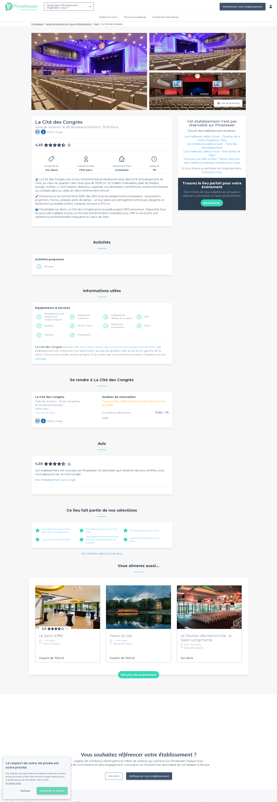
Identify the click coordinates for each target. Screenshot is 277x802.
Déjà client (113, 776)
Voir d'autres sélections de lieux (101, 553)
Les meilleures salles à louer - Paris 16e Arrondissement (57, 530)
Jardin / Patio (85, 325)
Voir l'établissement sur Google (55, 480)
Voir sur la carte (45, 412)
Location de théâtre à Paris (56, 539)
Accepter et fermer (52, 790)
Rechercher (211, 203)
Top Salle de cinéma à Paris (144, 530)
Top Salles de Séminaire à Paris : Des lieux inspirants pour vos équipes (103, 539)
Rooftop (48, 325)
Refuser (25, 790)
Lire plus (40, 358)
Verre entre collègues (135, 17)
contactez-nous (211, 172)
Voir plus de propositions (138, 674)
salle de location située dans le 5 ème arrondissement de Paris (114, 347)
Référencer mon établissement (243, 6)
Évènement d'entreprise (165, 17)
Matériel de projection (84, 317)
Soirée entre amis (108, 17)
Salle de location (46, 401)
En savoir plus (13, 783)
